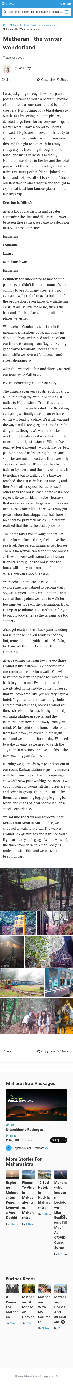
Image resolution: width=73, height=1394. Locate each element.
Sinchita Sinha (34, 1223)
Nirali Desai (17, 1323)
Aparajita (15, 1223)
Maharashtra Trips (51, 25)
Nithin (45, 1328)
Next (62, 1216)
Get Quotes (59, 1140)
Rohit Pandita (34, 1323)
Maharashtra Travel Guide (23, 25)
